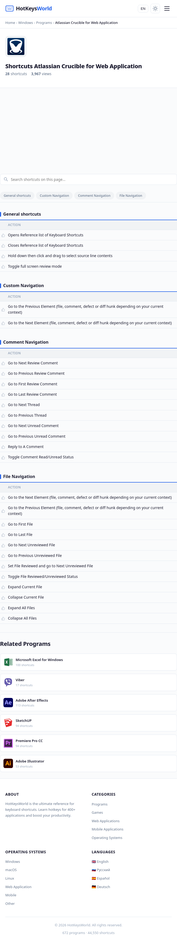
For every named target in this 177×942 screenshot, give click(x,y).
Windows (12, 861)
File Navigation (131, 195)
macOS (11, 869)
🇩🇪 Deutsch (101, 886)
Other (10, 903)
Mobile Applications (107, 829)
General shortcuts (17, 195)
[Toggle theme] (155, 8)
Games (97, 812)
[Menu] (167, 8)
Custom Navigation (54, 195)
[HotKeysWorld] (28, 8)
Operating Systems (107, 837)
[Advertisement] (88, 128)
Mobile (10, 895)
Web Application (18, 886)
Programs (100, 804)
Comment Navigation (94, 195)
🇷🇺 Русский (101, 869)
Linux (9, 878)
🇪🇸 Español (100, 878)
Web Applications (106, 821)
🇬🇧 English (100, 861)
